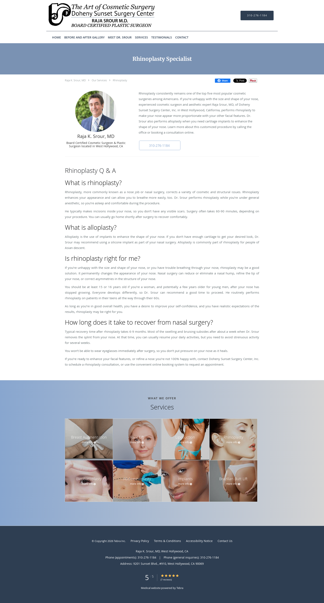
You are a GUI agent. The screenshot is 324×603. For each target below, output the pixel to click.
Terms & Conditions (167, 541)
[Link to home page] (95, 15)
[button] (159, 145)
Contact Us (225, 541)
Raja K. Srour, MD (75, 80)
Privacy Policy (140, 541)
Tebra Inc (119, 541)
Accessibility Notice (199, 541)
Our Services (99, 80)
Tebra (179, 588)
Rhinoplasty (120, 80)
